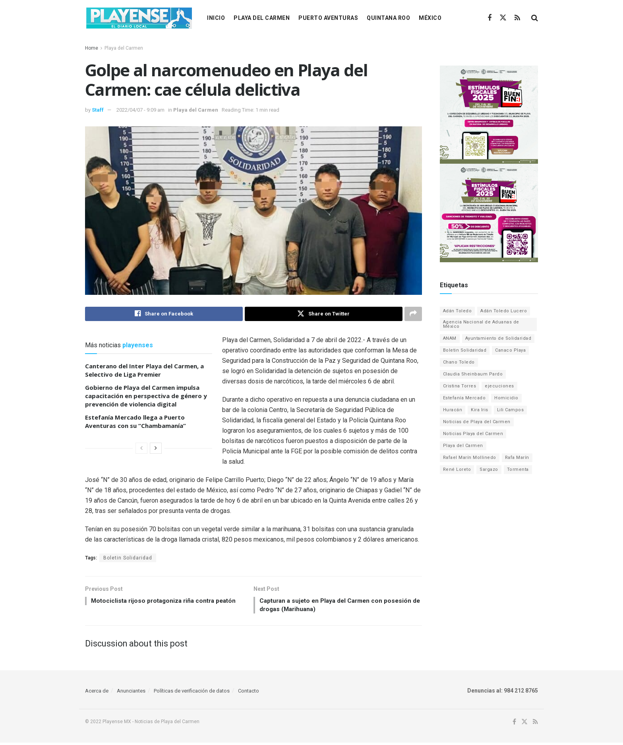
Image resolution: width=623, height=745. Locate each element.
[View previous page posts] (141, 449)
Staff (98, 110)
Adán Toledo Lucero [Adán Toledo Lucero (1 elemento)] (503, 310)
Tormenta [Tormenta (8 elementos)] (518, 469)
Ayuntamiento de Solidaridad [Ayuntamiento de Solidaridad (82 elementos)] (498, 338)
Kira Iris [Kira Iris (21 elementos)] (479, 409)
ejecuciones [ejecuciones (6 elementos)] (499, 386)
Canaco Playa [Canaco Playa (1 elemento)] (510, 350)
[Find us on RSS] (517, 18)
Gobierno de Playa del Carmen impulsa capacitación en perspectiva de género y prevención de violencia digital (146, 396)
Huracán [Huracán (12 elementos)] (452, 409)
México (430, 18)
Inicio (216, 18)
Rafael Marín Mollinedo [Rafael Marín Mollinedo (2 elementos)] (469, 457)
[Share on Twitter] (323, 314)
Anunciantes (131, 693)
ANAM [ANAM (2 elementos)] (450, 338)
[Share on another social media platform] (413, 314)
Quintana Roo (388, 18)
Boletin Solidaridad (127, 558)
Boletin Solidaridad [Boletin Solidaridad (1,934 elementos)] (465, 350)
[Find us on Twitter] (503, 18)
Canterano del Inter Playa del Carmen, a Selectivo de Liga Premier (144, 371)
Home (91, 48)
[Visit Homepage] (139, 18)
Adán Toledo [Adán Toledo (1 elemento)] (457, 310)
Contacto (248, 693)
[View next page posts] (156, 449)
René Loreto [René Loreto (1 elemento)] (457, 469)
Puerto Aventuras (328, 18)
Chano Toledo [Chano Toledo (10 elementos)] (459, 362)
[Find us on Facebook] (489, 18)
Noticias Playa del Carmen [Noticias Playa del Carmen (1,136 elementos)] (473, 433)
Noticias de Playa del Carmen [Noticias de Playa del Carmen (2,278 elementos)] (477, 421)
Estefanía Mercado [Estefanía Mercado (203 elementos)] (464, 398)
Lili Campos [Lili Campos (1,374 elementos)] (510, 409)
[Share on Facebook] (164, 314)
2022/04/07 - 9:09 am (140, 110)
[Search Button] (534, 18)
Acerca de (96, 693)
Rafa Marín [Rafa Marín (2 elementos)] (517, 457)
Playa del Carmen (262, 18)
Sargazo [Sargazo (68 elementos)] (489, 469)
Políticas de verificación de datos (192, 693)
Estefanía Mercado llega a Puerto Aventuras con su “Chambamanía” (135, 422)
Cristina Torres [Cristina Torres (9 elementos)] (459, 386)
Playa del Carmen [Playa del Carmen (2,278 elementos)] (463, 445)
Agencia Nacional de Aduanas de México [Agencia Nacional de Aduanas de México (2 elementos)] (481, 324)
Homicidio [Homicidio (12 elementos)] (506, 398)
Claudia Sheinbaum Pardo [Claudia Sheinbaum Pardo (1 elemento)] (473, 374)
